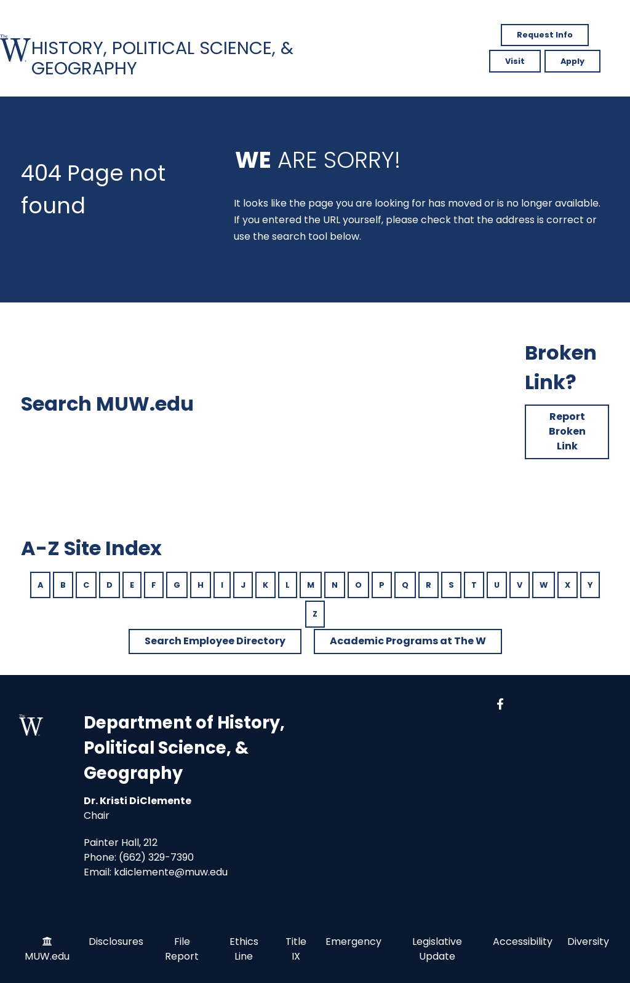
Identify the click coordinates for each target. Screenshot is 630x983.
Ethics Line (243, 948)
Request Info (545, 35)
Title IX (295, 948)
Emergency (353, 941)
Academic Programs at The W (408, 641)
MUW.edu (47, 956)
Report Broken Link (567, 431)
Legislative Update (437, 948)
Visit (515, 61)
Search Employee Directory (215, 641)
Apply (572, 61)
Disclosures (116, 941)
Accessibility (522, 941)
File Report (182, 948)
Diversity (588, 941)
